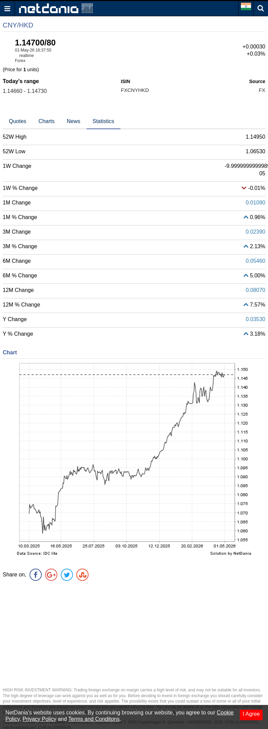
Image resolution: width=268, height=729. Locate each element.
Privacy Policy (39, 719)
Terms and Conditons (93, 719)
